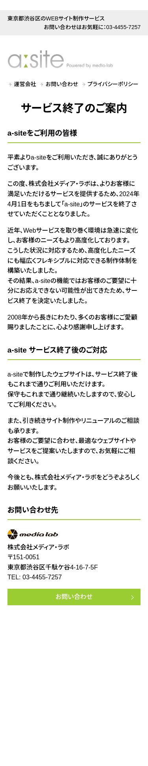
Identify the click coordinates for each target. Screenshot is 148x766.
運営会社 (25, 84)
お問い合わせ (62, 84)
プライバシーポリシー (113, 84)
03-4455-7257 (123, 27)
